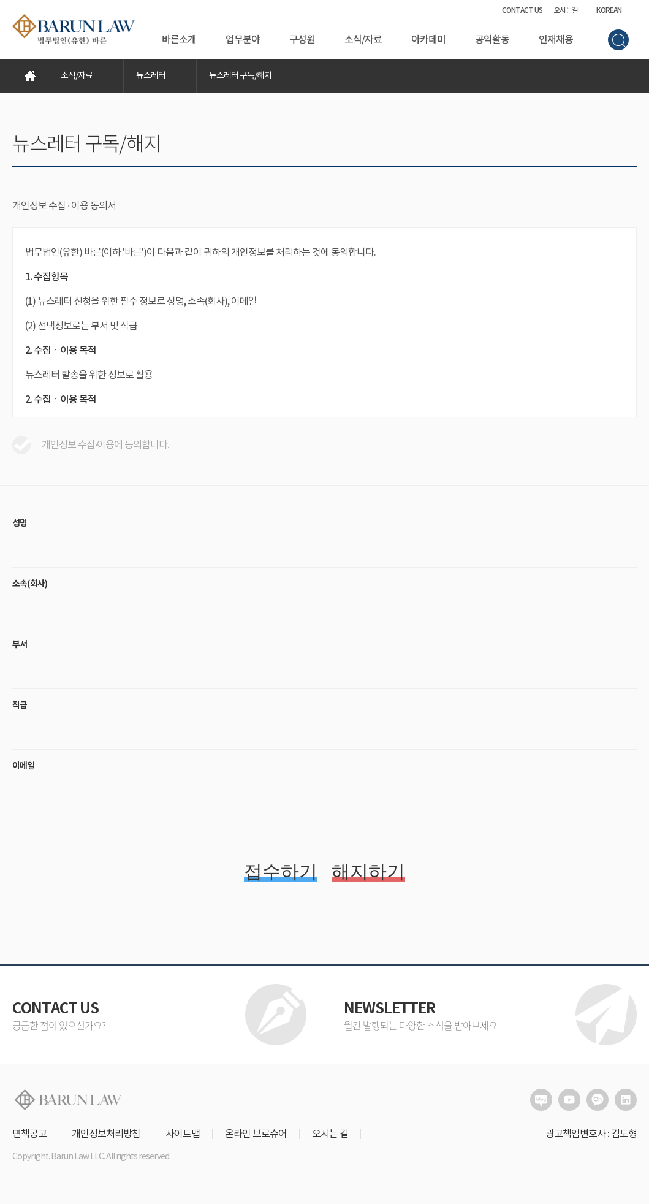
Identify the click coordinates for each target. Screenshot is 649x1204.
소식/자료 (363, 39)
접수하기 (280, 871)
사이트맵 (182, 1134)
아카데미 (428, 39)
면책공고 (29, 1134)
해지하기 (368, 871)
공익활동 (492, 39)
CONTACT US (522, 10)
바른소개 (179, 39)
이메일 (23, 766)
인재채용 (556, 39)
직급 (19, 705)
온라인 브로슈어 (256, 1134)
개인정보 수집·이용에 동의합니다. (90, 445)
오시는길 (565, 10)
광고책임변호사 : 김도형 (591, 1134)
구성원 (302, 39)
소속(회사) (29, 584)
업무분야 (243, 39)
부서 (19, 644)
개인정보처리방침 (106, 1134)
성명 (19, 523)
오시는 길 (330, 1134)
